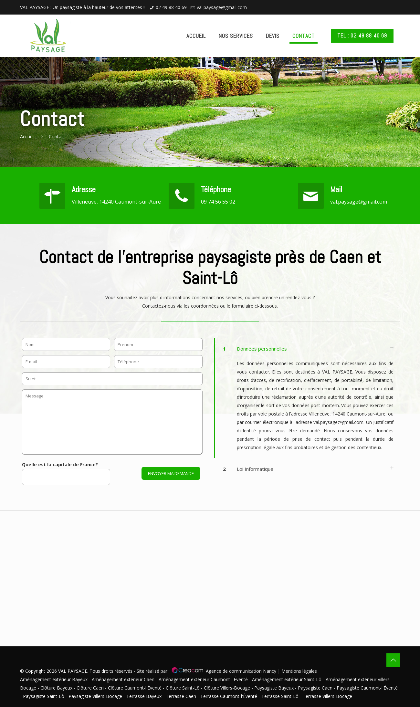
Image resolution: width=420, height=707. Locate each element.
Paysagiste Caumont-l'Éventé (367, 688)
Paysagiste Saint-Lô (43, 696)
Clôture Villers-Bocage (227, 688)
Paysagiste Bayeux (274, 688)
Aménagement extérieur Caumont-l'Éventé (204, 679)
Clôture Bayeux (57, 688)
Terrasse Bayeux (144, 696)
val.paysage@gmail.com (222, 7)
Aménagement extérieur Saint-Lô (287, 679)
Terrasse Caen (181, 696)
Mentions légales (299, 671)
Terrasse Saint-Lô (280, 696)
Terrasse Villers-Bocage (327, 696)
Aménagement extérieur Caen (124, 679)
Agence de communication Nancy (241, 671)
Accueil (27, 136)
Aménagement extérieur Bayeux (54, 679)
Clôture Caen (90, 688)
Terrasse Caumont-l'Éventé (228, 696)
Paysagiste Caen (315, 688)
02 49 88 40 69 (171, 7)
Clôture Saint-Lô (183, 688)
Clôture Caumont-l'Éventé (135, 688)
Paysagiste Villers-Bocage (95, 696)
